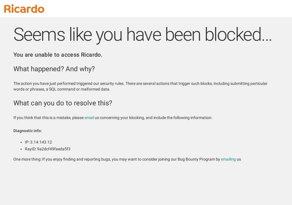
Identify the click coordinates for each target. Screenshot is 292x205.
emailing (228, 159)
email (89, 117)
